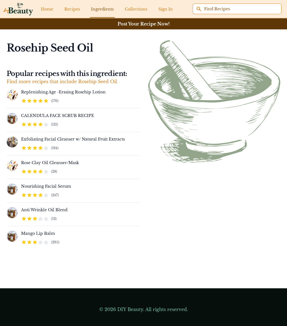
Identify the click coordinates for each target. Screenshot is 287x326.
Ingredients (102, 9)
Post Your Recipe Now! (144, 24)
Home (47, 9)
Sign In (165, 9)
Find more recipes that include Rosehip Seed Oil (62, 81)
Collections (136, 9)
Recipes (72, 9)
